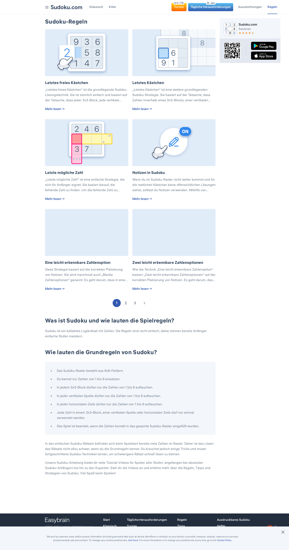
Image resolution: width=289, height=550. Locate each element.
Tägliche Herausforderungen (147, 520)
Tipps (181, 526)
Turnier (132, 526)
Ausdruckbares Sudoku (233, 520)
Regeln (182, 520)
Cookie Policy (224, 540)
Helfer (221, 526)
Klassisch (110, 526)
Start (106, 520)
